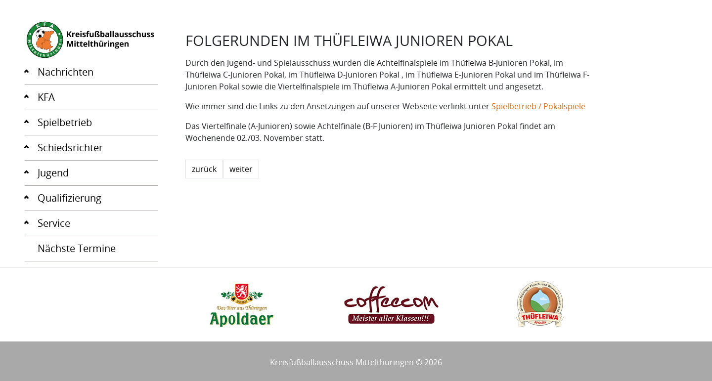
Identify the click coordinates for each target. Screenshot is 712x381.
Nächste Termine (77, 248)
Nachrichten (65, 72)
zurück (204, 169)
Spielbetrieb (65, 122)
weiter (241, 169)
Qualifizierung (69, 198)
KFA (46, 97)
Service (54, 223)
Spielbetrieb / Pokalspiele (538, 106)
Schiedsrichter (70, 147)
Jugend (53, 172)
